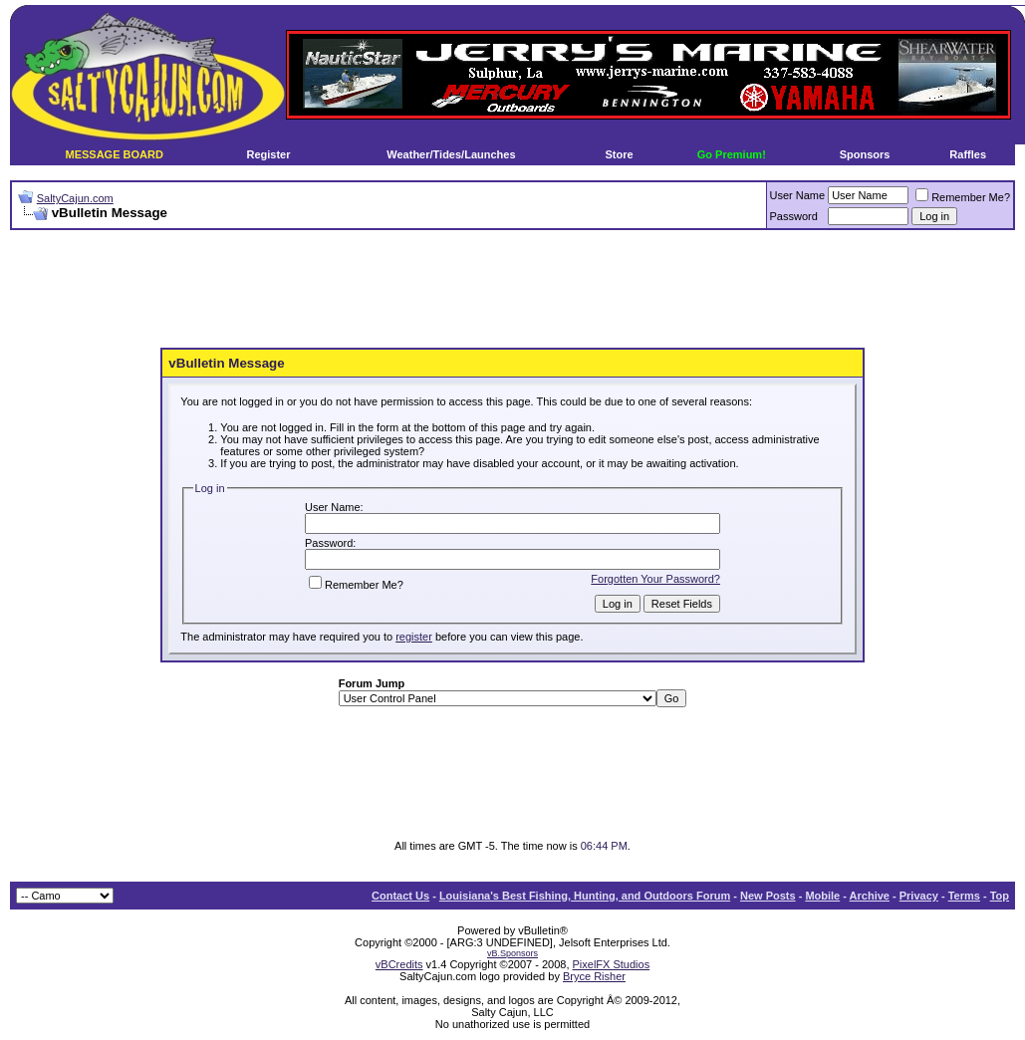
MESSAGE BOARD (113, 154)
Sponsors (865, 154)
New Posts (768, 896)
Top (999, 896)
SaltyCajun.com (75, 198)
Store (620, 154)
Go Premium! (731, 154)
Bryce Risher (594, 976)
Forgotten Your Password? (655, 579)
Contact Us (400, 896)
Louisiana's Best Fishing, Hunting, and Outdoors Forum (584, 896)
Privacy (918, 896)
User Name (798, 195)
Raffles (967, 154)
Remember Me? (962, 197)
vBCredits (399, 964)
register (413, 637)
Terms (964, 896)
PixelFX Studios (611, 964)
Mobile (822, 896)
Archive (870, 896)
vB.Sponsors (512, 953)
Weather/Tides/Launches (450, 154)
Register (268, 154)
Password (794, 216)
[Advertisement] (513, 290)
